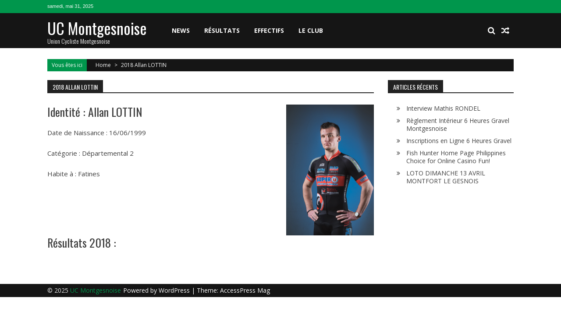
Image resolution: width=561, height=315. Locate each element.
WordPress (175, 290)
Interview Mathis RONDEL (443, 108)
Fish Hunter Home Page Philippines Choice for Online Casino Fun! (456, 157)
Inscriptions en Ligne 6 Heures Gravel (458, 140)
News (181, 30)
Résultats (222, 30)
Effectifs (269, 30)
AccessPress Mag (245, 290)
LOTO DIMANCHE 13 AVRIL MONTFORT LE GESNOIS (445, 177)
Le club (310, 30)
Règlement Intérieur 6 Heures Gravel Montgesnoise (457, 124)
